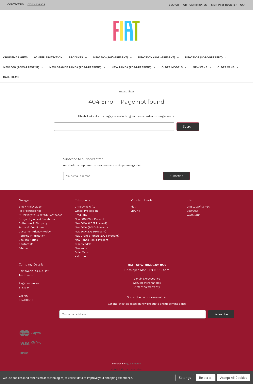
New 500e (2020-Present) (205, 57)
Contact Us (15, 4)
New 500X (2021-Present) (158, 57)
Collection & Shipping (33, 223)
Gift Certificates (195, 5)
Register (231, 5)
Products (78, 57)
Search (174, 5)
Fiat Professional (30, 210)
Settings (185, 377)
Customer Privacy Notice (35, 231)
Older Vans (227, 67)
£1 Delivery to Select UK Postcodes (40, 215)
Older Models (173, 67)
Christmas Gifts (15, 57)
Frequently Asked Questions (37, 219)
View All (135, 210)
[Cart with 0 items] (243, 5)
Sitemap (24, 248)
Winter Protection (48, 57)
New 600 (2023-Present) (23, 67)
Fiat (133, 206)
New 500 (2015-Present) (112, 57)
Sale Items (11, 77)
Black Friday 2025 (30, 206)
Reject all (205, 377)
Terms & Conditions (31, 227)
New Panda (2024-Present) (133, 67)
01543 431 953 (36, 4)
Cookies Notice (28, 240)
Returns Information (32, 235)
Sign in (216, 5)
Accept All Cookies (233, 377)
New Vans (202, 67)
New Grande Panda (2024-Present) (77, 67)
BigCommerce (133, 363)
